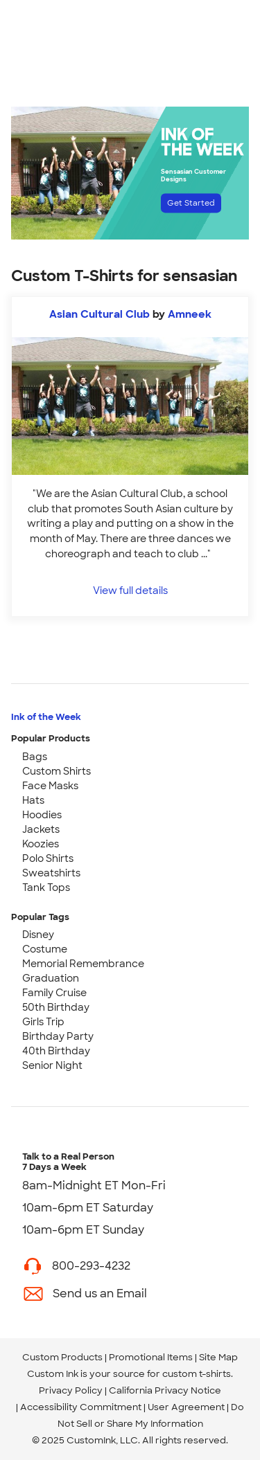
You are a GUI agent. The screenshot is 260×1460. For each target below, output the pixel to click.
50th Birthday (55, 1007)
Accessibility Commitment (80, 1407)
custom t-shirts (196, 1374)
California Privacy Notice (165, 1390)
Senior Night (52, 1065)
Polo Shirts (47, 858)
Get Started (191, 203)
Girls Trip (43, 1022)
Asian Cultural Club (99, 314)
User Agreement (186, 1407)
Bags (34, 756)
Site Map (218, 1357)
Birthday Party (58, 1036)
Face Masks (50, 785)
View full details (130, 590)
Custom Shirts (56, 771)
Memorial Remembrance (83, 963)
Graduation (50, 978)
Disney (38, 934)
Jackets (41, 829)
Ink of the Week (46, 717)
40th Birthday (56, 1051)
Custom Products (62, 1357)
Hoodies (42, 815)
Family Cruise (54, 992)
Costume (44, 949)
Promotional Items (151, 1357)
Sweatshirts (51, 873)
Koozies (40, 844)
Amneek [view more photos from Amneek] (189, 314)
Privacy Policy (71, 1390)
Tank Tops (46, 887)
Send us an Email (100, 1293)
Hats (33, 800)
